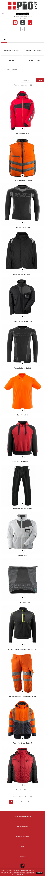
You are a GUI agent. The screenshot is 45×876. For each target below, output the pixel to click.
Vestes (11, 60)
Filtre (40, 80)
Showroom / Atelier (22, 14)
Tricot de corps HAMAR (22, 368)
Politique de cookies (22, 836)
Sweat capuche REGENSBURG (22, 462)
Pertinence (28, 80)
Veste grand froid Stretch (22, 321)
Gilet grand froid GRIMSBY (22, 181)
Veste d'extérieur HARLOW (22, 743)
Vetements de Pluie (33, 60)
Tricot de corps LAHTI (22, 227)
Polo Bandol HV (22, 415)
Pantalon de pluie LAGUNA (22, 509)
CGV (22, 846)
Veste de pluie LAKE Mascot (22, 274)
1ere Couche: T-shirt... (11, 50)
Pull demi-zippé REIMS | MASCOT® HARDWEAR (23, 649)
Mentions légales (22, 826)
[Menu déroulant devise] (5, 13)
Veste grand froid (22, 134)
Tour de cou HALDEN (22, 602)
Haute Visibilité (11, 70)
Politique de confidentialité (22, 816)
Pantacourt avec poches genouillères (22, 696)
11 (28, 802)
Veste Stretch (22, 555)
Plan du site (22, 856)
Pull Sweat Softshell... (34, 50)
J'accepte (39, 872)
